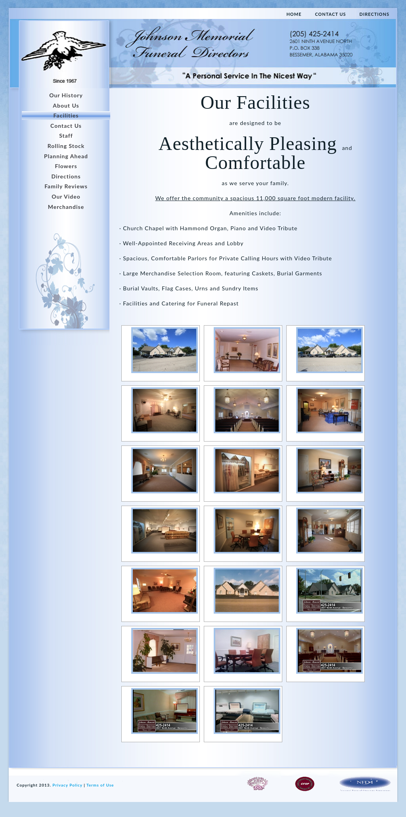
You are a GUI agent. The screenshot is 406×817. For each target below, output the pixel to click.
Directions (65, 176)
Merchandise (66, 206)
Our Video (66, 196)
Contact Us (66, 125)
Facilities (66, 115)
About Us (66, 105)
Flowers (66, 166)
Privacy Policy (67, 785)
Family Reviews (66, 186)
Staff (66, 135)
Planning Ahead (66, 156)
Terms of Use (100, 785)
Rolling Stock (66, 145)
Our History (66, 95)
